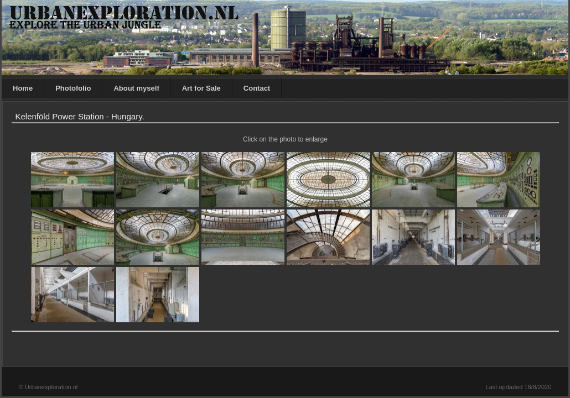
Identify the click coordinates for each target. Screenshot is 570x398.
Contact (256, 88)
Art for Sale (201, 88)
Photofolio (73, 88)
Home (23, 88)
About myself (136, 88)
